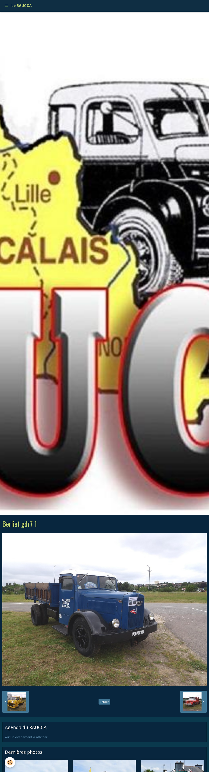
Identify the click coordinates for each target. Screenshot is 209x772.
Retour (104, 702)
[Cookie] (10, 762)
